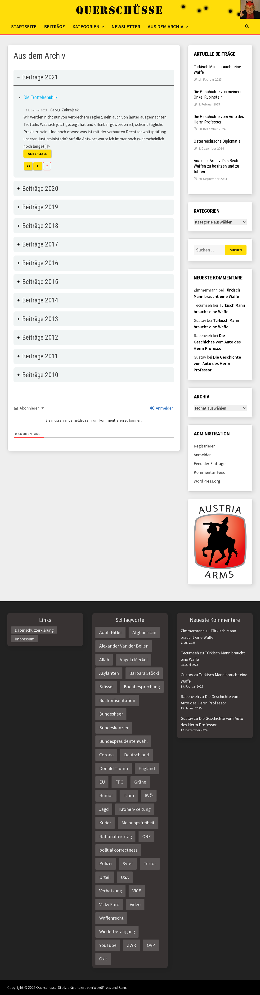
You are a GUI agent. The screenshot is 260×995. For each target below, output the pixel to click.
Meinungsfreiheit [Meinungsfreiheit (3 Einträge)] (138, 823)
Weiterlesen (37, 153)
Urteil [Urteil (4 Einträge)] (104, 877)
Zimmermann (193, 631)
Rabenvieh (190, 696)
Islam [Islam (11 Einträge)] (128, 795)
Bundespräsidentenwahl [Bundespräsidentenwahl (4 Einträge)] (123, 741)
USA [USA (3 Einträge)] (125, 877)
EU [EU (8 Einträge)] (102, 782)
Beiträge (54, 26)
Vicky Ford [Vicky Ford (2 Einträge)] (109, 904)
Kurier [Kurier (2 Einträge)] (105, 823)
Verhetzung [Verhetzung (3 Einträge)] (110, 891)
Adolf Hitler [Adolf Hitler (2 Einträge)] (110, 632)
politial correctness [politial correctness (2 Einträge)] (118, 850)
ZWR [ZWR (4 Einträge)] (131, 945)
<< (28, 166)
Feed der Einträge (209, 463)
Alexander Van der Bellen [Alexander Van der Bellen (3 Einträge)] (123, 646)
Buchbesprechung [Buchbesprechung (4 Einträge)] (142, 686)
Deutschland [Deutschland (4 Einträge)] (136, 755)
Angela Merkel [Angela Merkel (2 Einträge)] (134, 659)
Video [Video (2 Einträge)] (135, 904)
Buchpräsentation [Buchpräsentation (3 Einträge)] (117, 700)
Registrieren (204, 446)
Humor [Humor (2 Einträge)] (106, 795)
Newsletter (126, 26)
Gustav (187, 674)
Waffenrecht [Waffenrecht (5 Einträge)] (111, 918)
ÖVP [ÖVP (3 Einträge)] (151, 945)
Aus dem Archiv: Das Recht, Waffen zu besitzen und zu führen (217, 166)
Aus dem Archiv (165, 26)
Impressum (25, 639)
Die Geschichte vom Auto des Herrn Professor (219, 119)
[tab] (93, 123)
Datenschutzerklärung (34, 630)
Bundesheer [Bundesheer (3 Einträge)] (111, 714)
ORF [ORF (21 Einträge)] (146, 836)
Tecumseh (190, 653)
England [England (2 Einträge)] (147, 768)
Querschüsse (46, 987)
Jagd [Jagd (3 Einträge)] (104, 809)
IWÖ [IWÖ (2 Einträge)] (149, 795)
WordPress (102, 987)
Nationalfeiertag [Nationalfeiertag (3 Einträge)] (115, 836)
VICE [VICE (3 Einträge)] (136, 891)
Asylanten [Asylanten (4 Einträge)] (109, 673)
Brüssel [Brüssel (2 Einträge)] (106, 686)
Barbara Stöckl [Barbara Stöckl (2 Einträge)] (144, 673)
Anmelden (162, 408)
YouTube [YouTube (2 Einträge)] (108, 945)
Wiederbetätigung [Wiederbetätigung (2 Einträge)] (117, 931)
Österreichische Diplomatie (217, 141)
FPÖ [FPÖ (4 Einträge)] (119, 782)
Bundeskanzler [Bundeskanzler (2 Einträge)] (114, 727)
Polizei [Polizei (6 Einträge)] (105, 863)
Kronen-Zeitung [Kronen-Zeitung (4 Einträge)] (135, 809)
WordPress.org (207, 481)
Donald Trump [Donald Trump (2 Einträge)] (113, 768)
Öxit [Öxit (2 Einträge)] (103, 959)
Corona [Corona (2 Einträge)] (106, 755)
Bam (122, 987)
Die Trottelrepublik (40, 97)
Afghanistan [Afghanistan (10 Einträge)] (144, 632)
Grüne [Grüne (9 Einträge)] (140, 782)
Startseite (23, 26)
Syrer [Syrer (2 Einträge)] (128, 863)
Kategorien (85, 26)
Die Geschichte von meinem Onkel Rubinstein (217, 94)
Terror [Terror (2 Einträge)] (149, 863)
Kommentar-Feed (209, 472)
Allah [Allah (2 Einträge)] (104, 659)
